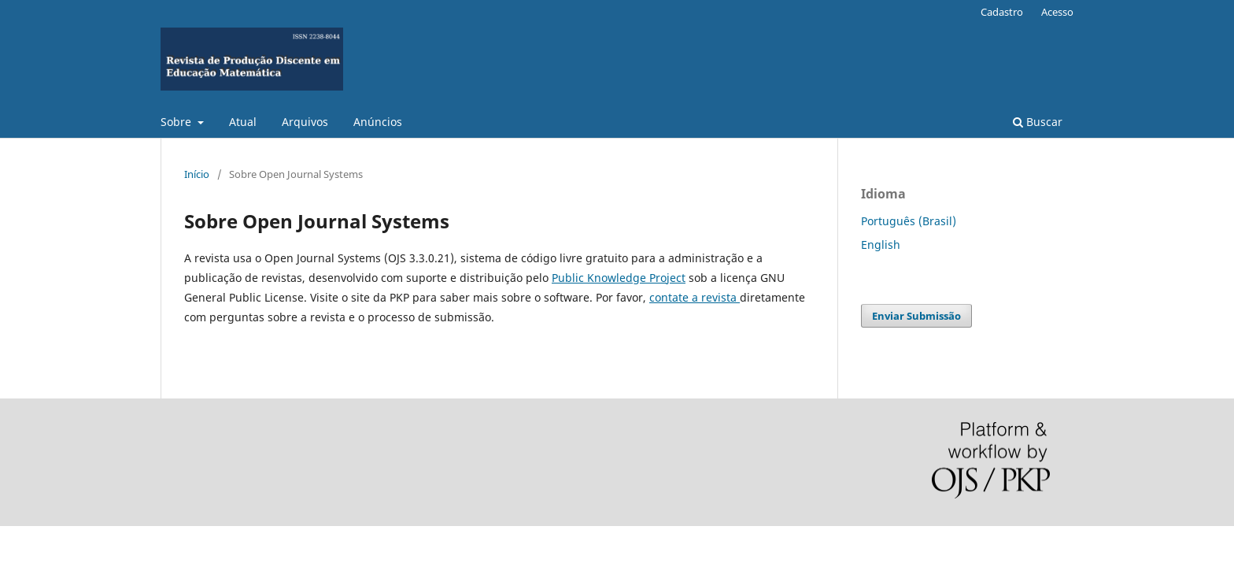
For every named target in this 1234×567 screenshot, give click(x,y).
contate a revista (694, 297)
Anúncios (377, 121)
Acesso (1057, 12)
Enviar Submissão (916, 316)
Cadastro (1002, 12)
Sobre (177, 121)
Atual (243, 121)
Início (196, 174)
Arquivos (305, 121)
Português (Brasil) (908, 220)
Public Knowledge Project (618, 277)
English (880, 244)
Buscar (1037, 121)
